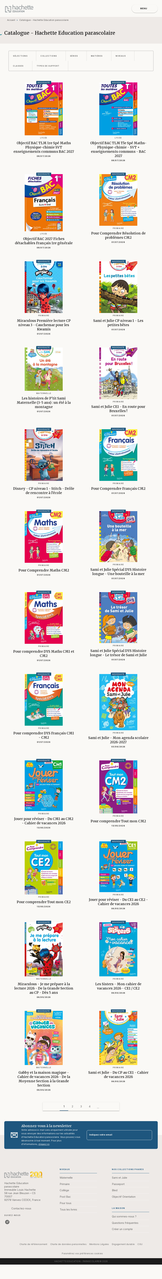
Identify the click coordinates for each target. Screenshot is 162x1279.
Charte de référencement (33, 1244)
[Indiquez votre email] (115, 1135)
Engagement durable (123, 1244)
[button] (22, 56)
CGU (139, 1244)
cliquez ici (43, 1144)
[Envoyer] (148, 1135)
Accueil (11, 20)
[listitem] (7, 1222)
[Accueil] (19, 8)
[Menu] (145, 8)
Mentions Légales (99, 1244)
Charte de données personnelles (68, 1244)
